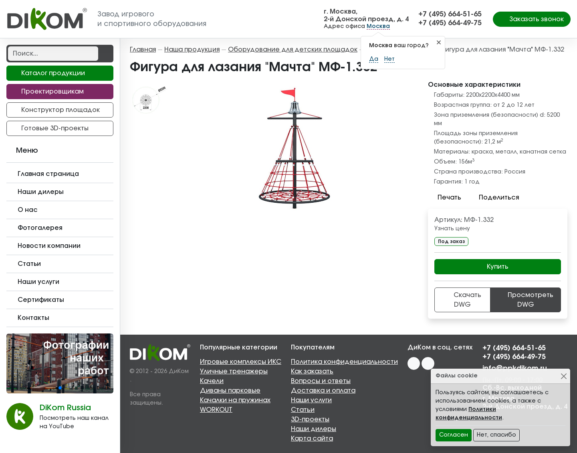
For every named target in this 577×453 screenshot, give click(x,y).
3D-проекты (310, 419)
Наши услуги (311, 400)
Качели (212, 381)
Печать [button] (444, 197)
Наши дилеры (313, 429)
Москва (378, 26)
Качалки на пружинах (235, 400)
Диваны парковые (230, 390)
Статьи (303, 410)
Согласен (453, 435)
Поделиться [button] (494, 197)
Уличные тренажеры (234, 371)
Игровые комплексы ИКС (240, 362)
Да (373, 59)
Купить (497, 266)
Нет (389, 59)
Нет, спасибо (496, 435)
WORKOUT (216, 410)
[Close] (563, 376)
